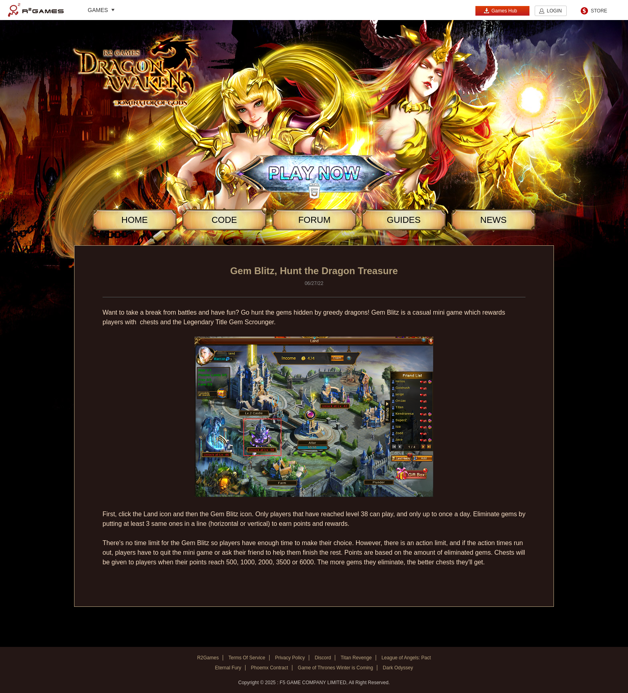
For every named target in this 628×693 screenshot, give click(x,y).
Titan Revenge (356, 658)
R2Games (36, 10)
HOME (134, 220)
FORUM (314, 220)
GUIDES (404, 220)
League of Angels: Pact (406, 658)
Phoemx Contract (269, 668)
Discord (323, 658)
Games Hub (500, 11)
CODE (224, 220)
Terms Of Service (246, 658)
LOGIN (554, 11)
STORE (599, 11)
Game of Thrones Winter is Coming (335, 668)
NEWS (493, 220)
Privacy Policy (290, 658)
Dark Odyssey (398, 668)
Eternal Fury (228, 668)
